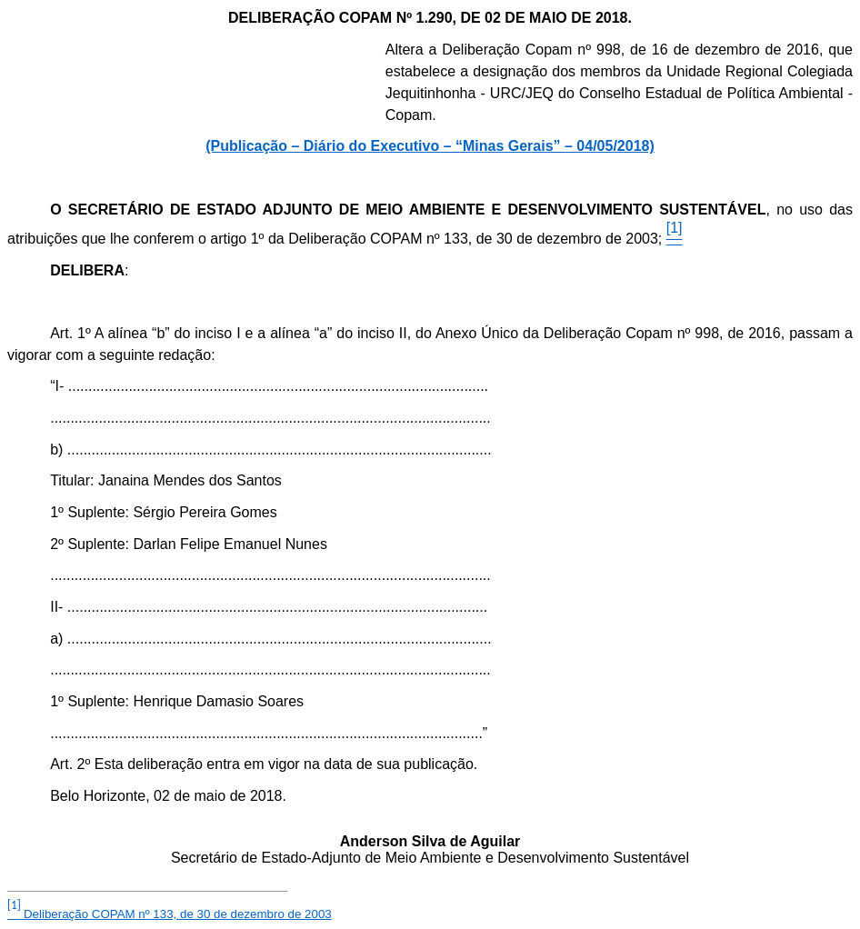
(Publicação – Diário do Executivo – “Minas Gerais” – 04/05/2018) (430, 146)
